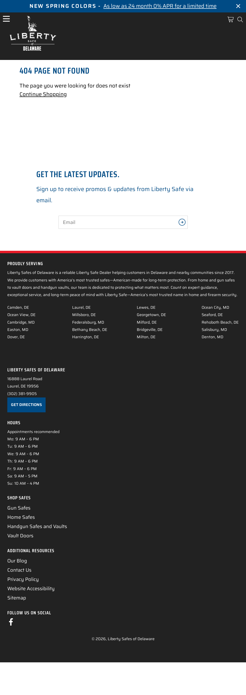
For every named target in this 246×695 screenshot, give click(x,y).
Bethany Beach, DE (89, 330)
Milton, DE (146, 337)
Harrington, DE (85, 337)
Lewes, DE (146, 307)
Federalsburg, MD (88, 322)
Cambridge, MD (21, 322)
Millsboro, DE (84, 315)
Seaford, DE (212, 315)
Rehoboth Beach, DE (220, 322)
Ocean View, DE (21, 315)
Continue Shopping (43, 94)
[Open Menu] (6, 19)
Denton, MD (212, 337)
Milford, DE (147, 322)
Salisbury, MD (214, 330)
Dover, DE (16, 337)
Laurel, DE (81, 307)
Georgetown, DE (151, 315)
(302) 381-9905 (22, 427)
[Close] (238, 7)
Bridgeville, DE (150, 330)
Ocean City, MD (215, 307)
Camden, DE (18, 307)
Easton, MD (17, 330)
